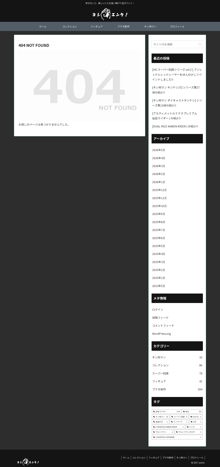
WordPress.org (161, 333)
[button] (199, 44)
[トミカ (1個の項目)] (194, 427)
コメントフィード (163, 325)
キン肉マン (181, 457)
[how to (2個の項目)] (196, 416)
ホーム (126, 457)
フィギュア (154, 457)
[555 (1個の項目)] (196, 421)
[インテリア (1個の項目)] (179, 421)
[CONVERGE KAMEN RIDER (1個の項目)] (168, 427)
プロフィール (196, 457)
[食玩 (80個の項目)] (192, 411)
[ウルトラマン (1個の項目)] (163, 432)
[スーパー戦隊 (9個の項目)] (179, 416)
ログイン (157, 309)
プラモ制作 (168, 457)
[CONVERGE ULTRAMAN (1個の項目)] (177, 437)
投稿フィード (160, 317)
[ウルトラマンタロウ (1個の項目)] (189, 432)
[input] (177, 44)
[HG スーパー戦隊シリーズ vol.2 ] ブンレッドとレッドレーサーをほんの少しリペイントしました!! (177, 74)
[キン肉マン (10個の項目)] (160, 416)
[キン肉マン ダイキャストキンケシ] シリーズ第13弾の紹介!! (177, 102)
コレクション (139, 457)
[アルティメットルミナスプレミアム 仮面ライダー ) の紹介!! (176, 115)
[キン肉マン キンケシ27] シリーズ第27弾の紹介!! (176, 89)
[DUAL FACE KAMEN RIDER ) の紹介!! (175, 126)
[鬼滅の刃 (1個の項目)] (160, 421)
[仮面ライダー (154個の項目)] (166, 411)
